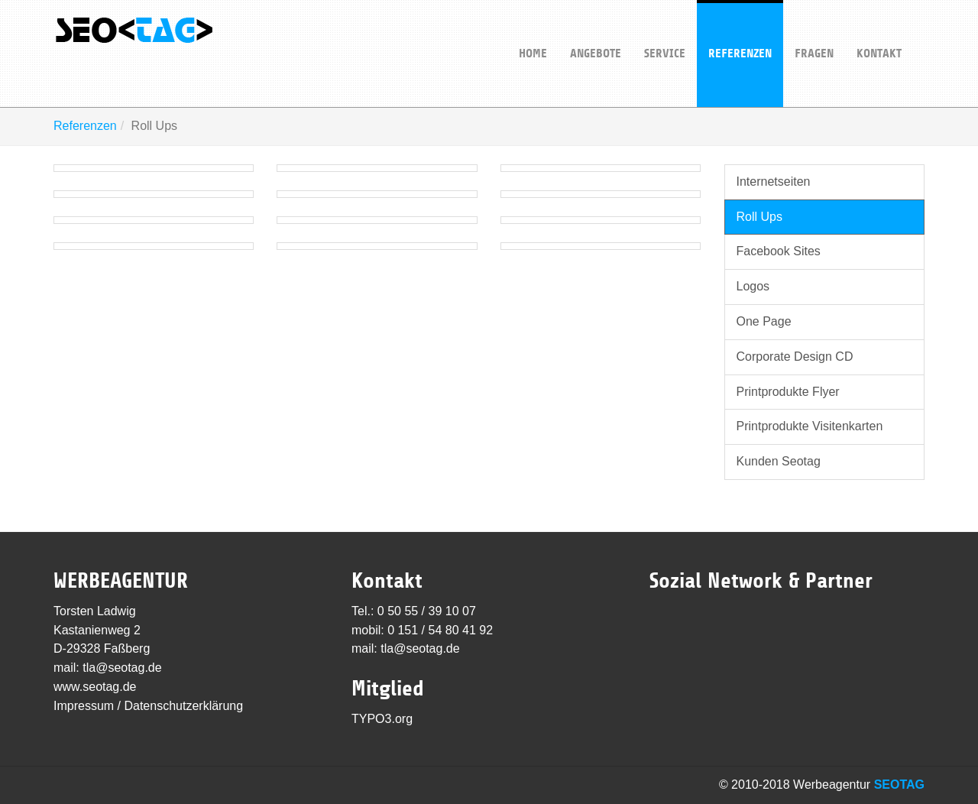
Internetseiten (774, 181)
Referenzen (740, 30)
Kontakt (879, 30)
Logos (753, 286)
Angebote (596, 30)
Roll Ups (759, 216)
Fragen (814, 30)
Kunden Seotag (779, 461)
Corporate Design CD (795, 356)
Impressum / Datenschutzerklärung (148, 705)
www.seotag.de (95, 686)
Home (533, 30)
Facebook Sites (779, 251)
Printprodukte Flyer (788, 391)
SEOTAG (899, 784)
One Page (764, 321)
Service (665, 30)
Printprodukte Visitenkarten (810, 426)
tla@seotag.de (122, 667)
